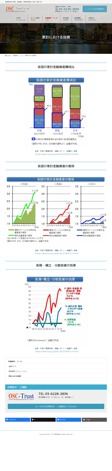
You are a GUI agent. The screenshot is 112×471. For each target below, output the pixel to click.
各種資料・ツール (15, 361)
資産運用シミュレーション (18, 371)
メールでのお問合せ (94, 9)
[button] (35, 19)
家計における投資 (15, 376)
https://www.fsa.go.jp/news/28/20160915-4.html (57, 154)
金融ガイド (12, 366)
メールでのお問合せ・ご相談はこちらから (56, 406)
